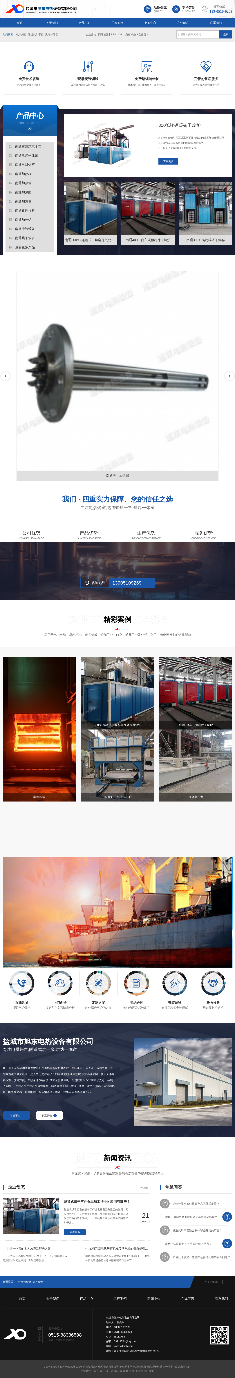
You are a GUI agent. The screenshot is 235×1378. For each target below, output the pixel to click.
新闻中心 (150, 22)
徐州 (96, 1371)
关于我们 (52, 22)
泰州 (134, 1371)
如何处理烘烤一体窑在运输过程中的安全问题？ (201, 1257)
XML (120, 34)
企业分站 (91, 34)
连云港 (109, 1371)
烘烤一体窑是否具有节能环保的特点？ (188, 1243)
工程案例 (117, 22)
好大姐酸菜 (24, 1282)
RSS (113, 34)
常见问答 (173, 1187)
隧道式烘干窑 (36, 34)
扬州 (128, 1371)
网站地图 (103, 34)
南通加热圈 (23, 192)
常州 (151, 1371)
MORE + (145, 1187)
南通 (140, 1371)
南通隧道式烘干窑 (28, 146)
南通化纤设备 (25, 210)
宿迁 (102, 1371)
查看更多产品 (25, 247)
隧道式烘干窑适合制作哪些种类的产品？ (197, 1230)
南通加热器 (23, 201)
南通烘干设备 (25, 238)
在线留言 (183, 22)
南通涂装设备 (25, 229)
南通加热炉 (23, 220)
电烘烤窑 (21, 34)
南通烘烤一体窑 (26, 155)
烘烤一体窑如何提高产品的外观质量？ (196, 1203)
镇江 (146, 1371)
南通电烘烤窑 (25, 165)
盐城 (122, 1371)
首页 (19, 22)
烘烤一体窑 (51, 34)
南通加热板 (23, 174)
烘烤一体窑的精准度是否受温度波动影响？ (191, 1217)
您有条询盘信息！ (137, 34)
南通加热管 (23, 183)
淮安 (116, 1371)
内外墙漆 (38, 1282)
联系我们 (216, 22)
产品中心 (85, 22)
